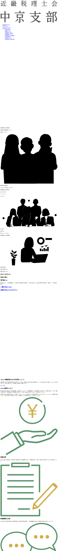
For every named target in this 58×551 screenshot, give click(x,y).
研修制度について (8, 34)
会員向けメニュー (6, 28)
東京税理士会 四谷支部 (9, 39)
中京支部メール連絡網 (9, 35)
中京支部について (6, 24)
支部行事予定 (8, 29)
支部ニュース (8, 30)
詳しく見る (2, 385)
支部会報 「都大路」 (9, 33)
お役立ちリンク (8, 37)
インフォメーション (7, 27)
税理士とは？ (5, 25)
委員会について (8, 31)
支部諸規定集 (8, 36)
